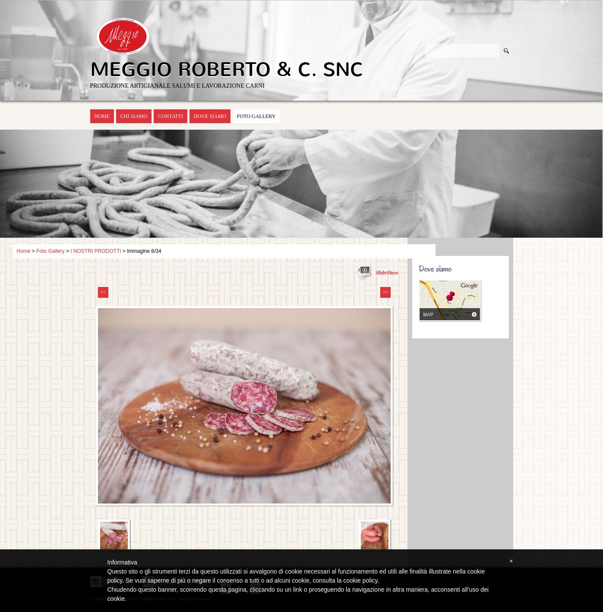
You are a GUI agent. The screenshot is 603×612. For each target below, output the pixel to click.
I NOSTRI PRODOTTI (95, 251)
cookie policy (360, 580)
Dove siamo (210, 116)
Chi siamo (133, 116)
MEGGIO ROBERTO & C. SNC (226, 70)
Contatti (170, 116)
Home (102, 116)
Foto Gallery (256, 116)
